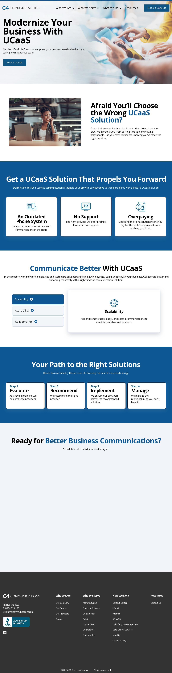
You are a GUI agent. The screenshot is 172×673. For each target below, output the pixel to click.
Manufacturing (90, 603)
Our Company (62, 603)
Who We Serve (87, 8)
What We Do (110, 8)
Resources (131, 8)
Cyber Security (119, 640)
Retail (85, 619)
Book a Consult (157, 7)
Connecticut (88, 629)
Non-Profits (88, 624)
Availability (24, 310)
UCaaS (115, 608)
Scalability (24, 299)
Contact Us (156, 603)
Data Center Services (122, 629)
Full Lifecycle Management (125, 624)
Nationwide (88, 635)
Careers (59, 619)
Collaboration (26, 321)
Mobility (116, 635)
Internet (116, 613)
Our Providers (62, 613)
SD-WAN (116, 619)
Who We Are (63, 8)
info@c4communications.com (19, 611)
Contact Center (119, 603)
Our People (61, 608)
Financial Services (91, 608)
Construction (89, 613)
